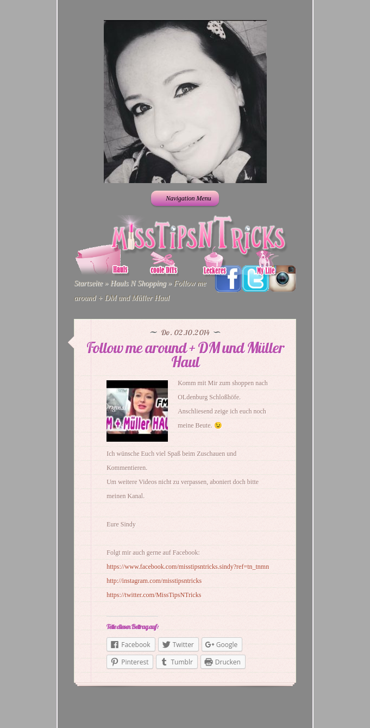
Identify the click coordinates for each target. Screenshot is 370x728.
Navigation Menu (183, 198)
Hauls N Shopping (138, 283)
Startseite (88, 283)
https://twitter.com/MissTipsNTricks (153, 595)
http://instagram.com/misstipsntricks (154, 581)
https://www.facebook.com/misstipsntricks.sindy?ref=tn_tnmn (187, 566)
